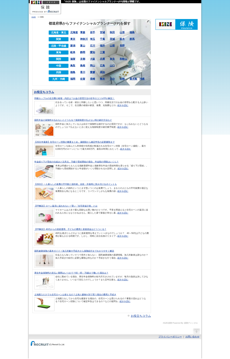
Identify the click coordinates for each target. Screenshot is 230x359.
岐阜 (72, 52)
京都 (82, 58)
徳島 (72, 72)
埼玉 (92, 39)
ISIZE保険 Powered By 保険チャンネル (176, 24)
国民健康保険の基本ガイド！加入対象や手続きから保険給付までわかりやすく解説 (74, 251)
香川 (82, 72)
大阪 (92, 58)
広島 (102, 65)
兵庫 (102, 58)
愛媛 (92, 72)
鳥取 (72, 65)
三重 (102, 52)
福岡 (72, 78)
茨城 (112, 39)
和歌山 (123, 58)
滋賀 (72, 58)
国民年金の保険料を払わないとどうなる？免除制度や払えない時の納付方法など (73, 120)
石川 (92, 45)
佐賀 (82, 78)
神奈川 (84, 39)
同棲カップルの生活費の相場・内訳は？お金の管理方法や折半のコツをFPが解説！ (74, 98)
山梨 (112, 45)
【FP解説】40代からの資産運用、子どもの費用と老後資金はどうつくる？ (70, 229)
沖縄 (141, 78)
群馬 (132, 39)
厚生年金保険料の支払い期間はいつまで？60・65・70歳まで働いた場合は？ (71, 273)
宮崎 (122, 78)
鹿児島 (133, 78)
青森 (82, 32)
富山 (82, 45)
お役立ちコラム (44, 92)
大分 (112, 78)
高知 (102, 72)
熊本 (102, 78)
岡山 (92, 65)
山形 (122, 32)
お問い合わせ (192, 336)
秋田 (112, 32)
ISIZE (33, 17)
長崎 (92, 78)
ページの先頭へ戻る (196, 331)
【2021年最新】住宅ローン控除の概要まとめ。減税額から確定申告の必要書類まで (74, 142)
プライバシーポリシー (170, 336)
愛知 (92, 52)
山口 (112, 65)
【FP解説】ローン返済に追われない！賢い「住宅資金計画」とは (65, 206)
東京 (72, 39)
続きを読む (123, 105)
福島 (132, 32)
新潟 (72, 45)
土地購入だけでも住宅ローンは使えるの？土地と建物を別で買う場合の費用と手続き (75, 294)
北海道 (74, 32)
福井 (102, 45)
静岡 (82, 52)
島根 (82, 65)
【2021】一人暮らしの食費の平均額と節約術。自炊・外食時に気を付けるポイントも (75, 184)
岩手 (92, 32)
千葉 (102, 39)
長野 (122, 45)
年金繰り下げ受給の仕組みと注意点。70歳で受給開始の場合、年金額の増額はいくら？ (76, 161)
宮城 (102, 32)
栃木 (122, 39)
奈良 (112, 58)
